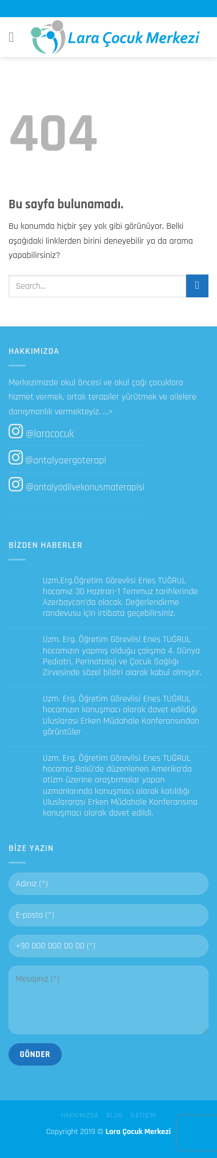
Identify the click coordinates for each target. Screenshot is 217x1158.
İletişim (143, 1115)
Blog (114, 1115)
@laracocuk (50, 434)
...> (108, 412)
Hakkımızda (80, 1115)
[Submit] (197, 286)
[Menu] (15, 37)
